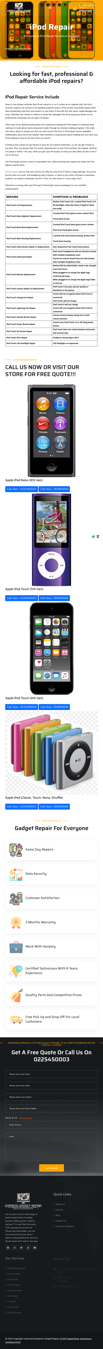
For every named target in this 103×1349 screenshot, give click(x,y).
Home (8, 48)
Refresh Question (25, 1118)
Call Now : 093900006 (54, 489)
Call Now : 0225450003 (21, 489)
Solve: (18, 1117)
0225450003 (85, 10)
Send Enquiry (51, 1168)
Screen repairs (12, 171)
